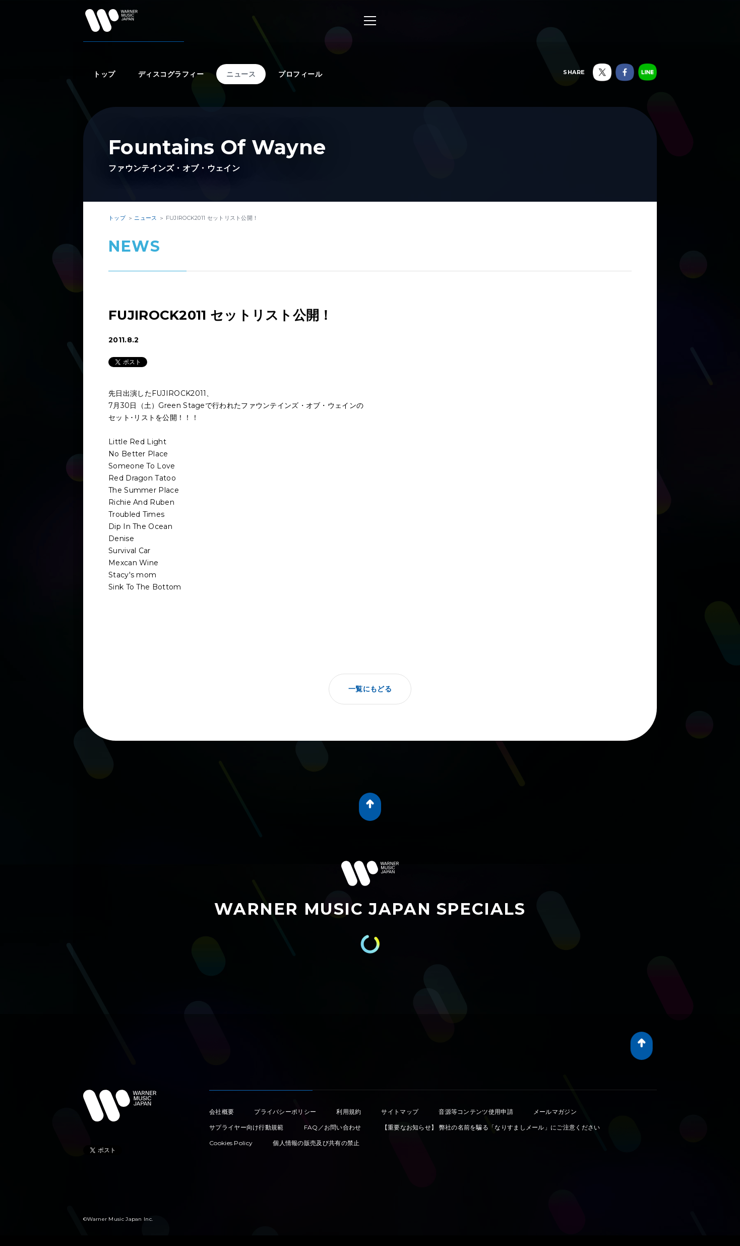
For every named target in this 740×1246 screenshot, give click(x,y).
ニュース (241, 74)
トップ (104, 74)
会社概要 (221, 1111)
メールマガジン (555, 1111)
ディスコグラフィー (171, 74)
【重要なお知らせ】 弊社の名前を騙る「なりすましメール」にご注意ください (491, 1127)
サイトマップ (399, 1111)
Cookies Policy (231, 1143)
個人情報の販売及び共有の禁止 (316, 1143)
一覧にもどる (370, 688)
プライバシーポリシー (285, 1111)
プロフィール (300, 74)
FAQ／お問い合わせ (332, 1127)
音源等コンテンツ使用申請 (476, 1111)
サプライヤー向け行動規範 (246, 1127)
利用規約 (348, 1111)
